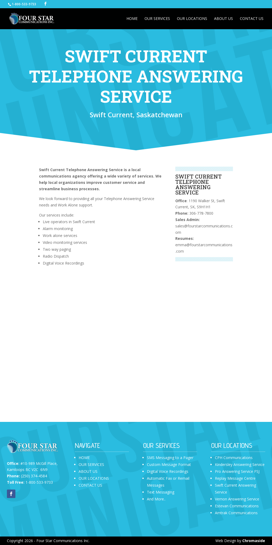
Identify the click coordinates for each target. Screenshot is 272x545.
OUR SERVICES (91, 464)
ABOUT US (88, 471)
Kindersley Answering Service (240, 464)
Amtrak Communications (236, 512)
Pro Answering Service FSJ (237, 471)
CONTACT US (90, 485)
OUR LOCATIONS (94, 478)
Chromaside (253, 540)
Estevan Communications (237, 505)
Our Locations (192, 19)
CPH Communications (234, 457)
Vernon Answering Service (237, 498)
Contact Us (252, 19)
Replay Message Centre (235, 478)
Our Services (157, 19)
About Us (223, 19)
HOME (84, 457)
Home (132, 19)
